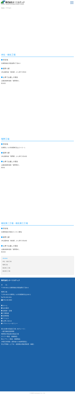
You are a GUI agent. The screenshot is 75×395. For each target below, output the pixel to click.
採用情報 (6, 316)
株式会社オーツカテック (15, 3)
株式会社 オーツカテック (10, 280)
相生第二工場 (6, 268)
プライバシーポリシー (10, 323)
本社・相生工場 (7, 261)
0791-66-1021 (6, 297)
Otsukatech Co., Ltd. (39, 393)
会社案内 (6, 308)
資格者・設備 (7, 311)
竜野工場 (5, 264)
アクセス (8, 8)
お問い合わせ (7, 321)
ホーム (5, 305)
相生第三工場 (6, 271)
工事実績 (6, 313)
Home (2, 8)
